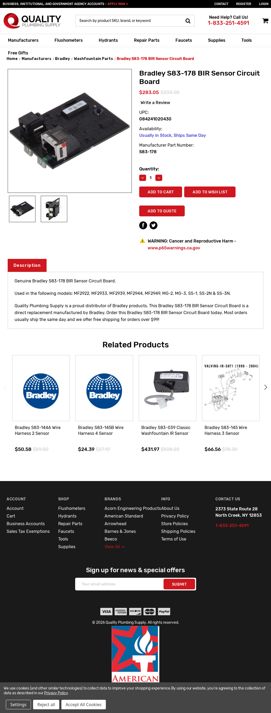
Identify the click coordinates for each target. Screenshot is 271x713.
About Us (170, 508)
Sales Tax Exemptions (28, 531)
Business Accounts (26, 523)
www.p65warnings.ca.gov (174, 247)
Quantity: (149, 168)
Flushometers (69, 40)
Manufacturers (23, 40)
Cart (11, 516)
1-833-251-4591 (228, 23)
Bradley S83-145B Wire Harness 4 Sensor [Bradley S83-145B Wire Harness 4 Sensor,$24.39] (101, 430)
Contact (221, 4)
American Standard (124, 516)
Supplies (216, 40)
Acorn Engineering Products (133, 508)
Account (15, 508)
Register (243, 4)
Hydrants (108, 40)
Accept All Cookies (84, 704)
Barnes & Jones (120, 531)
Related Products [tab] (135, 344)
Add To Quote (162, 211)
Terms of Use (173, 539)
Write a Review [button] (155, 102)
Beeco (111, 539)
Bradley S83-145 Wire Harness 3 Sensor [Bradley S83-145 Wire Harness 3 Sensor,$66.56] (226, 430)
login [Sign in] (263, 4)
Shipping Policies (178, 531)
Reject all (46, 704)
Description (27, 265)
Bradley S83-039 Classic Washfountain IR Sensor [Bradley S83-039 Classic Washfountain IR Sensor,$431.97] (166, 430)
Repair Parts (147, 40)
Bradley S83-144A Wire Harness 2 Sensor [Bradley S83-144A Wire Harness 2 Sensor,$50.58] (38, 430)
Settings (18, 704)
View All (115, 546)
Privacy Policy (175, 516)
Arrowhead (116, 523)
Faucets (183, 40)
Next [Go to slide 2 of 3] (265, 387)
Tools (246, 40)
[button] (135, 665)
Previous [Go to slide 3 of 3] (5, 387)
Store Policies (174, 523)
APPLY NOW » (117, 4)
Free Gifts (18, 52)
